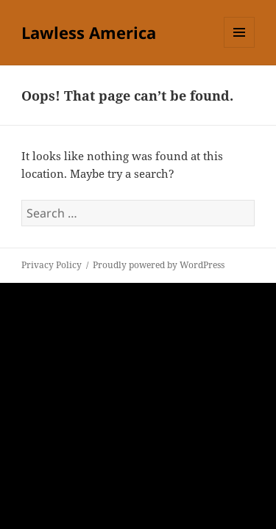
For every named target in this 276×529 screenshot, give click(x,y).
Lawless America (88, 32)
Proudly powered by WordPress (158, 265)
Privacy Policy (51, 265)
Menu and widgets (239, 47)
